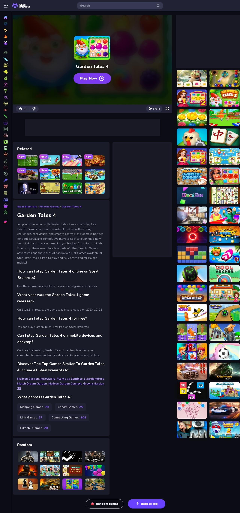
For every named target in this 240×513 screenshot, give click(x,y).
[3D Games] (5, 52)
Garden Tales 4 (71, 206)
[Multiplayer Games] (5, 212)
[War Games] (5, 142)
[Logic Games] (5, 205)
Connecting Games (69, 417)
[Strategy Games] (5, 122)
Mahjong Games (34, 407)
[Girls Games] (5, 193)
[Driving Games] (5, 103)
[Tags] (5, 221)
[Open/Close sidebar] (6, 5)
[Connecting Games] (5, 148)
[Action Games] (5, 84)
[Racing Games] (5, 78)
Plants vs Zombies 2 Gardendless (80, 379)
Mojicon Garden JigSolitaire (36, 379)
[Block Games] (5, 199)
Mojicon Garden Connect (65, 383)
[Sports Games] (5, 97)
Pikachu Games (49, 206)
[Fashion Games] (5, 173)
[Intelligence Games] (5, 129)
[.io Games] (5, 180)
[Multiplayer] (5, 43)
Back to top (147, 504)
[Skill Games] (5, 65)
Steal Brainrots (27, 206)
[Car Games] (5, 110)
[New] (5, 30)
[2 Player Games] (5, 161)
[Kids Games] (5, 167)
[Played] (5, 24)
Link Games (31, 417)
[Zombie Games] (5, 116)
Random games (104, 504)
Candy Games (70, 407)
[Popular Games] (5, 36)
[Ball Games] (5, 154)
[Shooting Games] (5, 59)
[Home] (5, 17)
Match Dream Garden (32, 383)
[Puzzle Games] (5, 71)
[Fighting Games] (5, 91)
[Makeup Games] (5, 135)
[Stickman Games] (5, 186)
